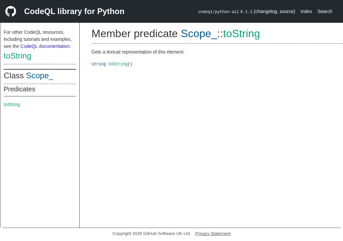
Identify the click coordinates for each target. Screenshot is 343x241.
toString (17, 55)
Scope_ (39, 75)
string (98, 64)
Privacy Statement (213, 233)
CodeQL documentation (45, 46)
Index (306, 11)
